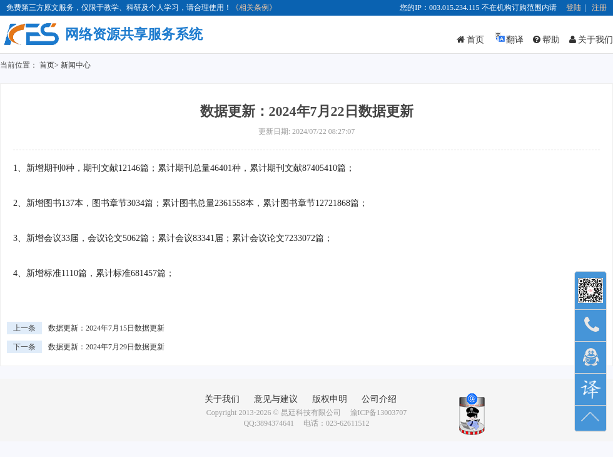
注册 (599, 7)
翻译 (509, 37)
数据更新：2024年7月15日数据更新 (106, 328)
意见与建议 (276, 399)
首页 (470, 39)
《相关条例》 (253, 7)
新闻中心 (76, 65)
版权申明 (329, 399)
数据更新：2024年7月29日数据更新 (106, 346)
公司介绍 (379, 399)
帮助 (546, 39)
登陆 (573, 7)
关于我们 (591, 39)
